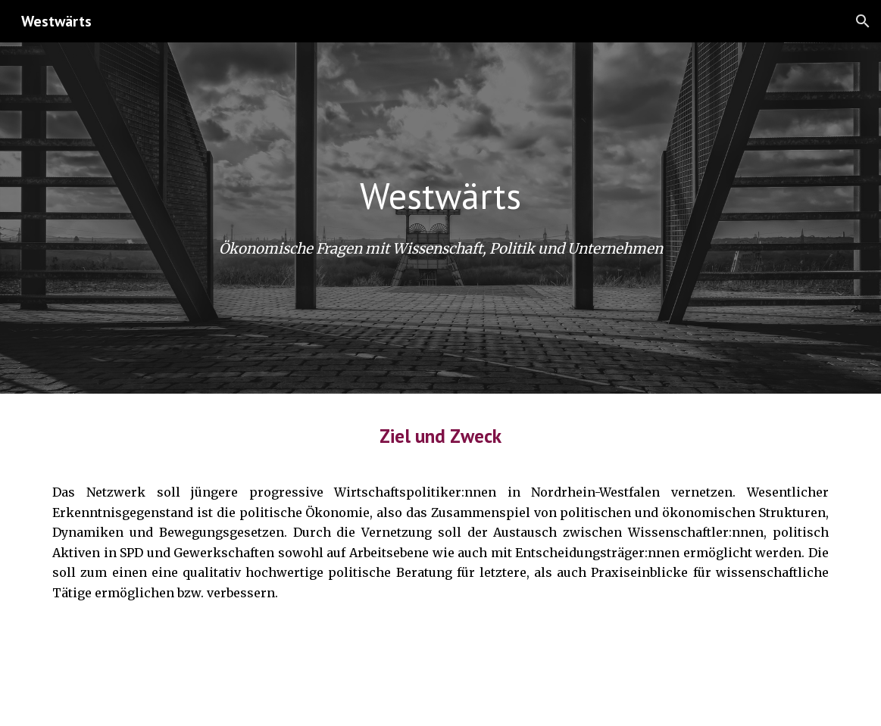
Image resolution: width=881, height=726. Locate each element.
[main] (440, 195)
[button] (863, 21)
